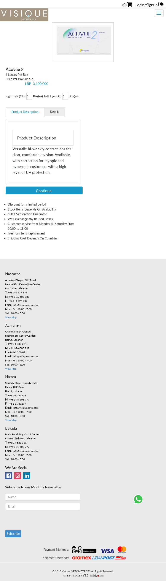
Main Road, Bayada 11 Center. (22, 434)
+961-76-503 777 (17, 399)
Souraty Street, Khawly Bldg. (21, 383)
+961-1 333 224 (16, 343)
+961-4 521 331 (16, 442)
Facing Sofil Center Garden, (20, 335)
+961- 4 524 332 (16, 300)
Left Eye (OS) (52, 96)
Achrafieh (13, 325)
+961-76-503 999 (17, 348)
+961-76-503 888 (17, 296)
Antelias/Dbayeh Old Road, (21, 280)
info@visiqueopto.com (21, 305)
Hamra (10, 376)
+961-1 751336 (15, 395)
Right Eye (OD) (16, 96)
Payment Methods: (56, 549)
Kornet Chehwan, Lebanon (20, 438)
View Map (11, 317)
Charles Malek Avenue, (18, 331)
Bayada (11, 428)
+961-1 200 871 (16, 352)
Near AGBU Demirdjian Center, (23, 284)
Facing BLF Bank (14, 387)
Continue (44, 190)
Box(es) (38, 96)
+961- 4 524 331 (16, 292)
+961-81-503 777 (17, 446)
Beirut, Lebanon (14, 339)
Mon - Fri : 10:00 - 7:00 (18, 309)
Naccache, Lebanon (16, 288)
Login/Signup (151, 4)
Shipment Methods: (56, 558)
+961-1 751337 (15, 403)
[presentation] (38, 519)
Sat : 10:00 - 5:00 (15, 313)
